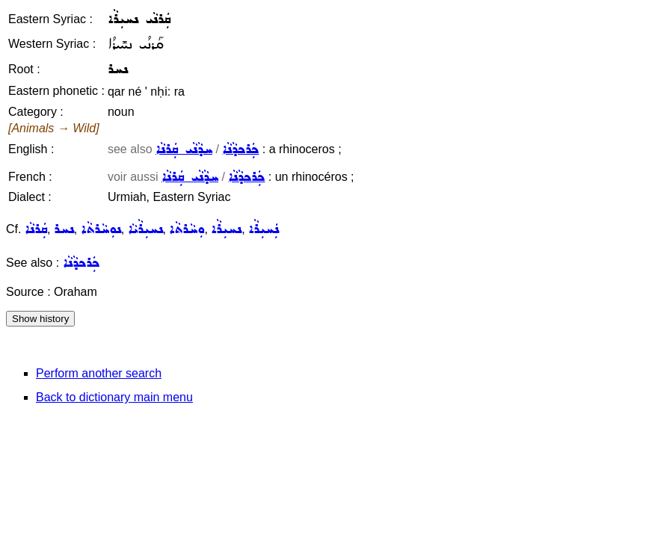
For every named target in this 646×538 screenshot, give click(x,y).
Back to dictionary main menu (114, 397)
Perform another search (99, 373)
